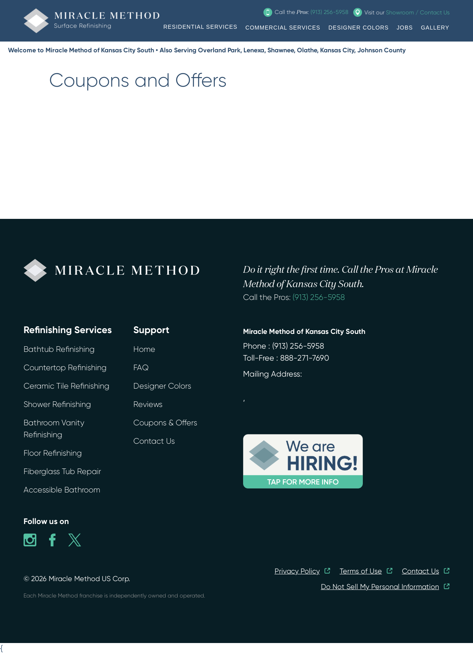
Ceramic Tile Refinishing (66, 386)
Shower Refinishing (57, 404)
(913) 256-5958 (319, 297)
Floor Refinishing (53, 453)
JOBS (405, 27)
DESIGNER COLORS (359, 27)
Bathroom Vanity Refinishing (54, 428)
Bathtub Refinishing (59, 349)
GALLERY (435, 27)
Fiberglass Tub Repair (62, 471)
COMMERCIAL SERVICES (283, 27)
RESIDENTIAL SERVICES (200, 27)
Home (144, 349)
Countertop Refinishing (65, 367)
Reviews (147, 404)
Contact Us (154, 441)
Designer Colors (162, 386)
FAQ (140, 367)
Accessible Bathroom (62, 489)
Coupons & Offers (165, 422)
